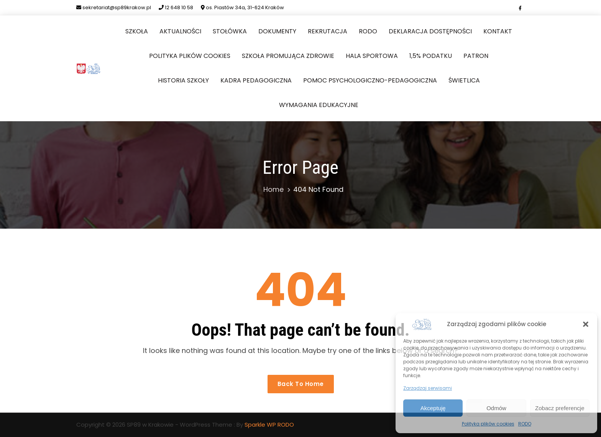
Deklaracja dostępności (430, 31)
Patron (475, 55)
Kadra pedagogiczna (256, 80)
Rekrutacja (327, 31)
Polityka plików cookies (488, 424)
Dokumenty (277, 31)
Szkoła (136, 31)
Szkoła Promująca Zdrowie (288, 55)
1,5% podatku (430, 55)
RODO (524, 424)
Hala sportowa (372, 55)
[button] (586, 324)
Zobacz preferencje (559, 408)
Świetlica (464, 80)
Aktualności (180, 31)
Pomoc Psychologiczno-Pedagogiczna (370, 80)
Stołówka (230, 31)
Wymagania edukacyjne (318, 105)
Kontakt (497, 31)
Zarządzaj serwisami (427, 388)
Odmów (496, 408)
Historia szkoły (183, 80)
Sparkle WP (260, 425)
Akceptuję (433, 408)
